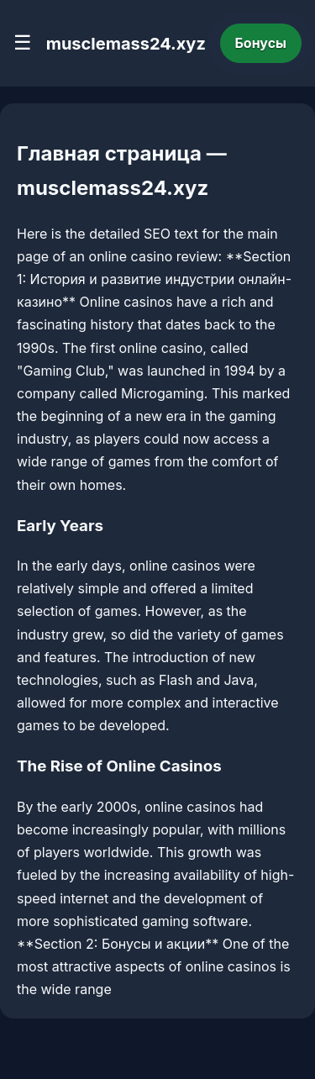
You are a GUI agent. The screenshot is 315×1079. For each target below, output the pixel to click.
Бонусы (261, 42)
